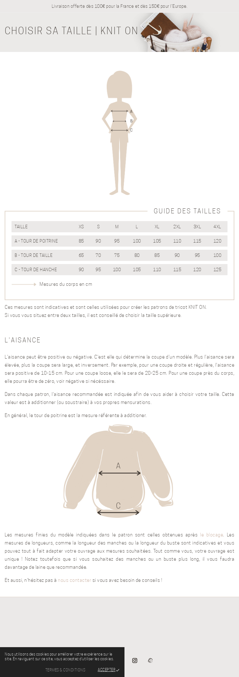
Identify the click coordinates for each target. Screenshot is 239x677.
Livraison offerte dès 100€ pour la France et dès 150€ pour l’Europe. (120, 6)
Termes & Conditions (65, 670)
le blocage (211, 534)
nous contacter (74, 580)
